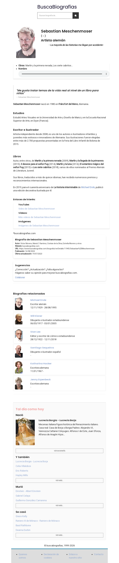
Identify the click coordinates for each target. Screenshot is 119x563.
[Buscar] (75, 15)
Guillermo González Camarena (31, 500)
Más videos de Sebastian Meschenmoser (39, 217)
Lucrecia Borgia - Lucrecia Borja (32, 461)
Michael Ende (88, 187)
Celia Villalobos (23, 466)
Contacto (98, 554)
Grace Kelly (21, 516)
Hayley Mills (22, 475)
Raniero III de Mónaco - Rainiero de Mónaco (38, 520)
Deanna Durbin (23, 530)
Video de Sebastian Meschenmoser (36, 208)
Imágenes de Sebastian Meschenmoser (38, 225)
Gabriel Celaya (23, 495)
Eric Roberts (22, 470)
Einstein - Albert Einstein (28, 491)
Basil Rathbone (23, 525)
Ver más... (59, 480)
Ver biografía (59, 451)
